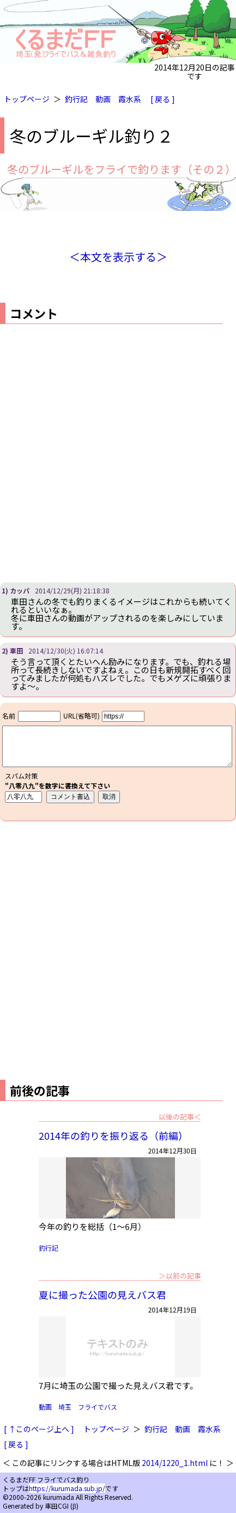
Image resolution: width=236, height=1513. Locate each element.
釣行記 (76, 98)
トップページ (27, 98)
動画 (103, 98)
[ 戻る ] (162, 98)
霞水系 (129, 98)
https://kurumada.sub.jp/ (67, 1488)
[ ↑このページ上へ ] (39, 1428)
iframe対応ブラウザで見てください (117, 761)
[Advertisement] (118, 453)
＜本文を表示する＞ (118, 256)
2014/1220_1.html (175, 1462)
